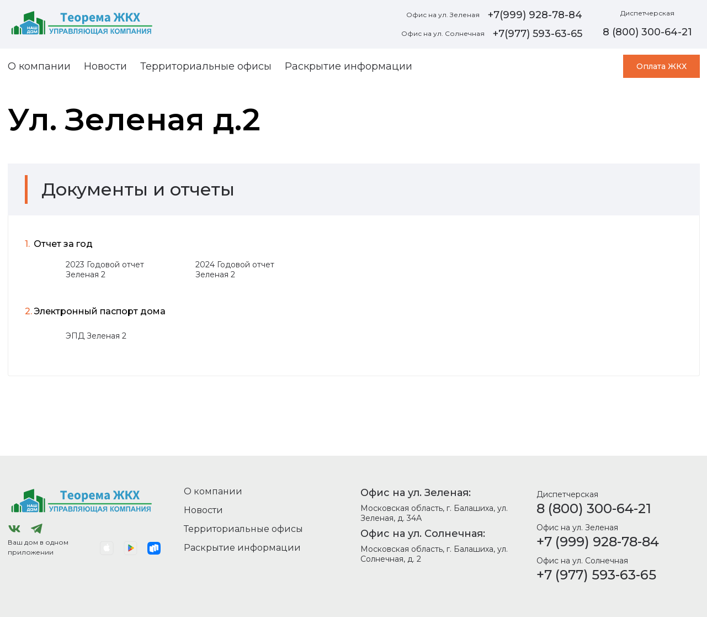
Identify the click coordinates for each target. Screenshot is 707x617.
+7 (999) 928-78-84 (597, 542)
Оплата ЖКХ (661, 66)
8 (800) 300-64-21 (593, 508)
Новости (105, 66)
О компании (39, 66)
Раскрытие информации (348, 66)
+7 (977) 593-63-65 (596, 575)
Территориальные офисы (206, 66)
